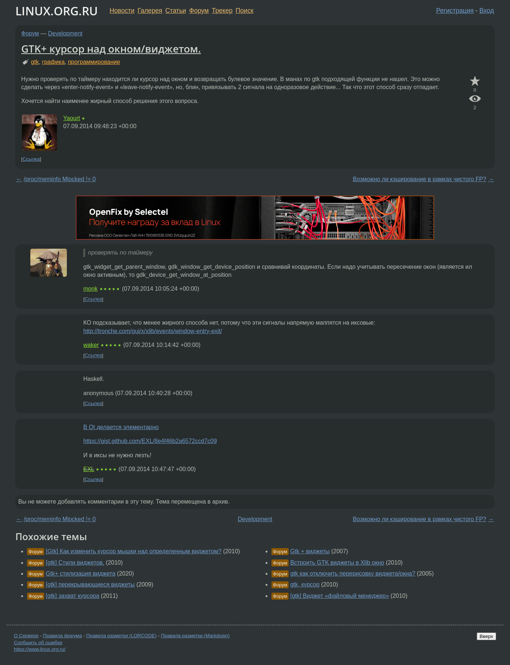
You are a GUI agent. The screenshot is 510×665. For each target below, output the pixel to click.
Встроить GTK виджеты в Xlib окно (337, 562)
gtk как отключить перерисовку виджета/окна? (352, 573)
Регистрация (455, 10)
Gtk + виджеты (310, 551)
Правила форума (62, 635)
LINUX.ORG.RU (56, 11)
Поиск (245, 10)
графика (53, 62)
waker (91, 345)
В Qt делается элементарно (121, 427)
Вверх (486, 636)
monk (90, 289)
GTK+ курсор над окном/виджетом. (111, 49)
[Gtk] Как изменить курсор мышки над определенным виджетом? (133, 551)
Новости (122, 10)
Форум (199, 10)
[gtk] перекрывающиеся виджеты (90, 584)
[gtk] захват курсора (72, 596)
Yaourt (71, 118)
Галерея (150, 10)
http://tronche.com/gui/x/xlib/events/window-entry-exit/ (152, 331)
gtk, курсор (304, 584)
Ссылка (31, 159)
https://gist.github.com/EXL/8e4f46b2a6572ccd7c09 (150, 441)
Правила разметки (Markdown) (195, 635)
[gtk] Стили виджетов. (75, 562)
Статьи (175, 10)
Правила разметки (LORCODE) (121, 635)
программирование (94, 62)
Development (65, 33)
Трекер (222, 10)
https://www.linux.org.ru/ (39, 649)
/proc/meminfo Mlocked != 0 (60, 179)
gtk (35, 62)
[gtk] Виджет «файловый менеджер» (339, 596)
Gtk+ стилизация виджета (80, 573)
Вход (486, 10)
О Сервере (26, 635)
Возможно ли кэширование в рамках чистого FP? (419, 179)
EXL (88, 469)
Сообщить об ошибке (38, 642)
